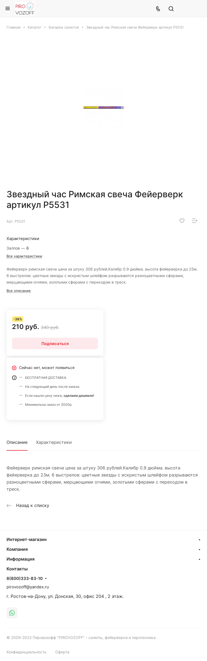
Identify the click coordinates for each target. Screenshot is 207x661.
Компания (17, 549)
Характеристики (54, 442)
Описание (17, 442)
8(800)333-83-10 (25, 578)
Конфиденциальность (27, 652)
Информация (21, 559)
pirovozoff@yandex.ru (28, 586)
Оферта (62, 652)
